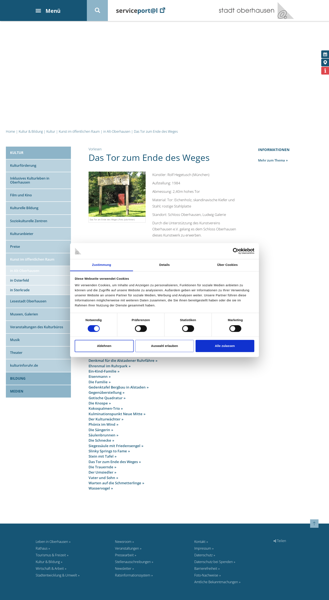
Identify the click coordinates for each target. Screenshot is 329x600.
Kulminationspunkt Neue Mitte (115, 413)
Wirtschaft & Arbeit (50, 568)
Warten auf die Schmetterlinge (115, 483)
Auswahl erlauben (164, 346)
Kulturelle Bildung (24, 208)
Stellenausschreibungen (133, 561)
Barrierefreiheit (205, 568)
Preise (15, 246)
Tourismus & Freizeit (51, 555)
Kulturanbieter (21, 233)
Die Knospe (98, 403)
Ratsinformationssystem (132, 575)
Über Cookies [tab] (227, 265)
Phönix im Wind (102, 424)
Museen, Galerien (24, 314)
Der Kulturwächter (104, 419)
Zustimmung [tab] (101, 265)
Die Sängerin (99, 429)
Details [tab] (164, 265)
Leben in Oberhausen (52, 541)
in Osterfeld (19, 280)
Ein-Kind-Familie (102, 371)
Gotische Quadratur (106, 397)
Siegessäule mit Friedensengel (114, 445)
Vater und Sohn (102, 477)
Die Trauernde (101, 467)
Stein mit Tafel (101, 456)
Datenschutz (203, 555)
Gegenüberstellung (105, 392)
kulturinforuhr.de (24, 365)
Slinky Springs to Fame (108, 451)
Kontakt (199, 541)
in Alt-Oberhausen (116, 131)
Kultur (50, 131)
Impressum (202, 548)
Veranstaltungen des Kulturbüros (36, 327)
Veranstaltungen (127, 548)
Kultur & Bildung (31, 131)
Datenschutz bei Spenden (213, 561)
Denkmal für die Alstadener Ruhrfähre (121, 360)
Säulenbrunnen (102, 435)
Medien (16, 391)
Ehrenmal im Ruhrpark (108, 366)
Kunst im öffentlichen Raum (79, 131)
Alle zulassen (225, 346)
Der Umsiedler (101, 472)
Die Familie (98, 381)
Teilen (280, 540)
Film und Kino (21, 195)
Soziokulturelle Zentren (28, 221)
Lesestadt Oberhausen (28, 301)
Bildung (18, 378)
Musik (15, 339)
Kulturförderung (23, 165)
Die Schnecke (100, 440)
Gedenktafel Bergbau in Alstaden (117, 387)
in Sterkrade (20, 290)
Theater (16, 352)
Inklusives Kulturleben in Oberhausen (29, 180)
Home (10, 131)
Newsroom (123, 541)
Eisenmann (98, 376)
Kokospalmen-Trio (104, 408)
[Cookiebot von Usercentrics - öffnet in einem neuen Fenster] (236, 251)
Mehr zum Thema (271, 160)
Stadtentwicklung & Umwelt (56, 575)
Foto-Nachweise (206, 575)
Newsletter (123, 568)
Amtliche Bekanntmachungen (216, 582)
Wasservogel (99, 488)
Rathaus (41, 548)
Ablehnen (104, 346)
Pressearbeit (124, 555)
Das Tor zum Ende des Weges (156, 131)
